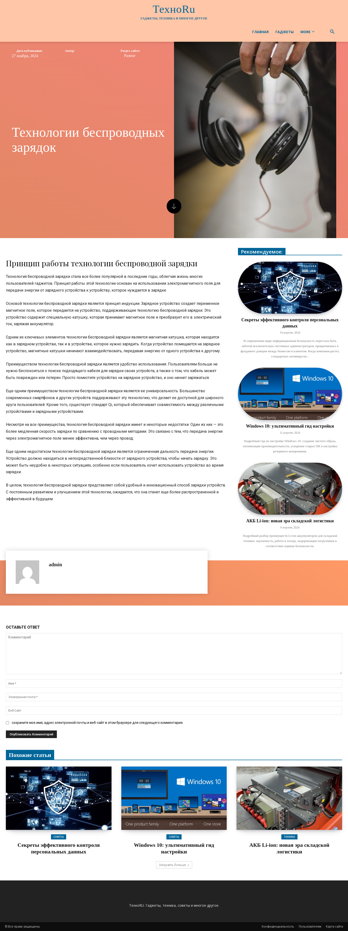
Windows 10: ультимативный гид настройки (290, 426)
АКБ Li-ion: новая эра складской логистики (290, 520)
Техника (289, 836)
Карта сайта (334, 926)
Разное (129, 56)
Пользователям (310, 926)
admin (55, 564)
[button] (332, 32)
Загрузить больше (174, 865)
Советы (58, 836)
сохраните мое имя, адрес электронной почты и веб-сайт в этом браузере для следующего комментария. (97, 723)
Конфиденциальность (278, 926)
